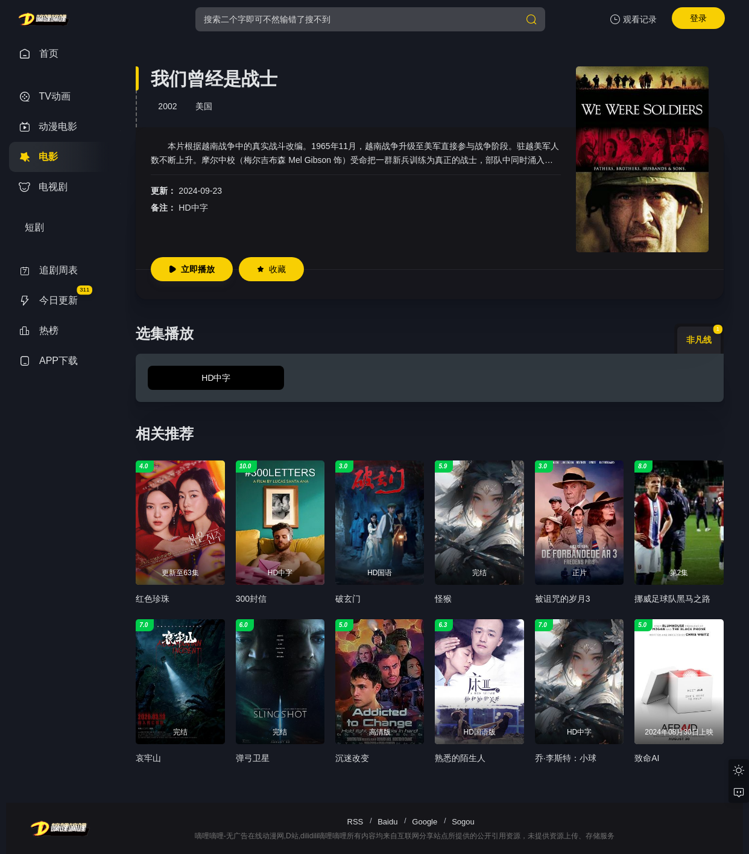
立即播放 (192, 269)
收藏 (271, 269)
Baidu (387, 821)
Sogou (463, 821)
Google (424, 821)
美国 (203, 106)
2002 (167, 106)
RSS (355, 821)
